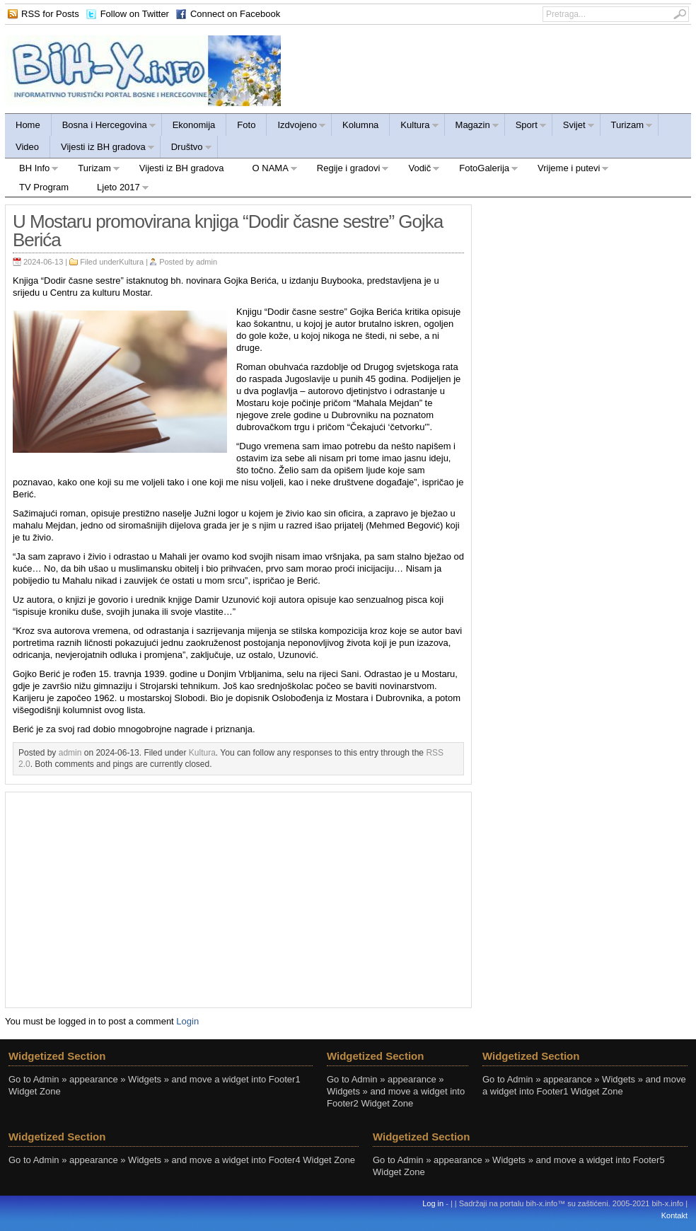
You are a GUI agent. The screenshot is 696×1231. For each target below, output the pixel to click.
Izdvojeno (296, 127)
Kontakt (674, 1215)
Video (27, 146)
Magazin (472, 127)
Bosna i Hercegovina (104, 127)
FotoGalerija (481, 170)
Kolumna (360, 125)
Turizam (627, 127)
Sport (526, 127)
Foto (246, 125)
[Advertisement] (239, 898)
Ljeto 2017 (116, 189)
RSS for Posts (50, 13)
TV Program (44, 187)
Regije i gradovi (346, 170)
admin (206, 262)
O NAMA (268, 170)
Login (187, 1021)
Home (28, 125)
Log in (432, 1203)
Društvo (186, 148)
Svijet (573, 127)
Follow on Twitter (134, 13)
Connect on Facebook (235, 13)
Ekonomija (194, 125)
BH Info (32, 170)
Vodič (417, 170)
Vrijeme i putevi (566, 170)
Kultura (414, 127)
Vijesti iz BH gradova (102, 148)
